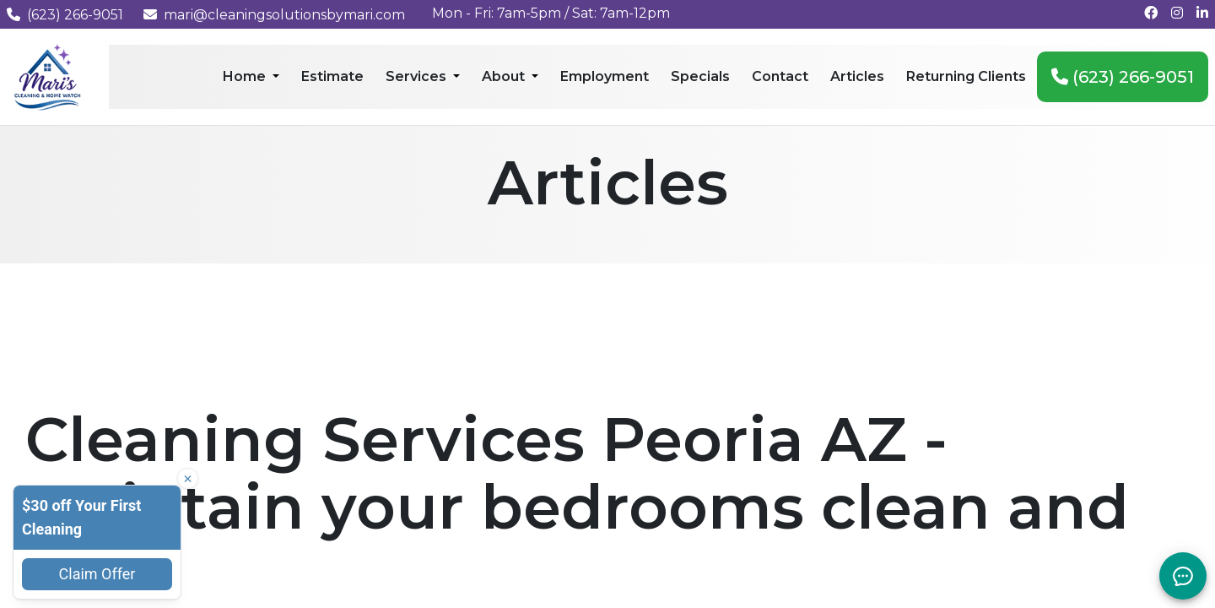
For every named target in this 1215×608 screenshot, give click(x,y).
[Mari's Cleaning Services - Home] (48, 76)
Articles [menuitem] (857, 76)
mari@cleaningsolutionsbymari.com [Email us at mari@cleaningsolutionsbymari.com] (274, 15)
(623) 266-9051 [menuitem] (1122, 77)
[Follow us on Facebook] (1151, 13)
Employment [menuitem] (604, 76)
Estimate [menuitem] (332, 76)
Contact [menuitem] (780, 76)
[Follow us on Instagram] (1177, 13)
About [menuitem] (505, 76)
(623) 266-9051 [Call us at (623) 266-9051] (65, 15)
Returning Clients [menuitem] (966, 76)
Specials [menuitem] (700, 76)
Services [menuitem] (418, 76)
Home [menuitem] (246, 76)
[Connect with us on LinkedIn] (1202, 13)
